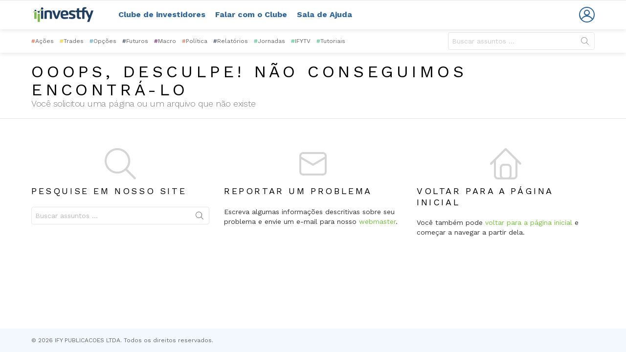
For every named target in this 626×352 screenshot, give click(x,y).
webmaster (377, 221)
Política (194, 41)
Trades (72, 41)
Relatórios (230, 41)
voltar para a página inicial (528, 222)
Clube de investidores (161, 14)
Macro (165, 41)
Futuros (135, 41)
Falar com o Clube (251, 14)
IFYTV (301, 41)
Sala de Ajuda (324, 14)
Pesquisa (585, 43)
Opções (102, 41)
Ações (42, 41)
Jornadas (269, 41)
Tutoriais (330, 41)
